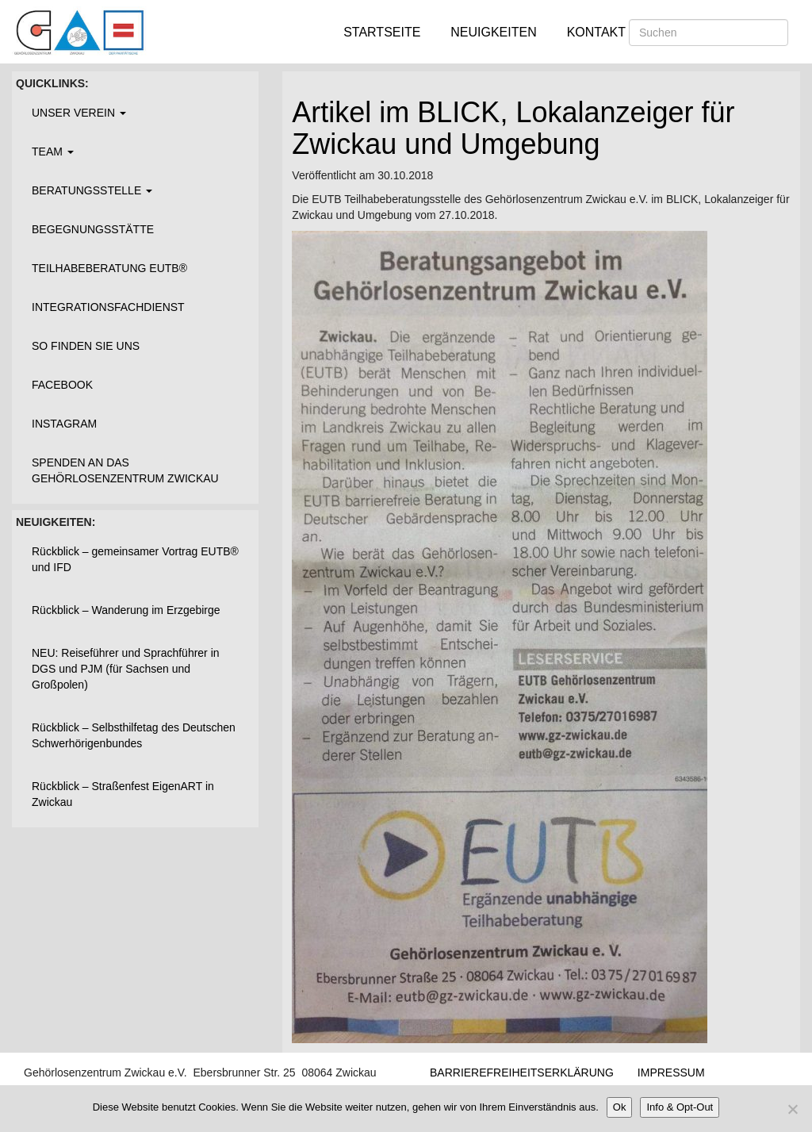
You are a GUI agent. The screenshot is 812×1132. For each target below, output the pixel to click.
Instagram (64, 423)
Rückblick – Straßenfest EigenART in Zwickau (123, 794)
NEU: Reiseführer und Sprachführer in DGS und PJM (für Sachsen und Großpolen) (126, 669)
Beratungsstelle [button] (92, 190)
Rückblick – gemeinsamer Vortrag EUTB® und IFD (135, 559)
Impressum (671, 1072)
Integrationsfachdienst (108, 307)
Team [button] (53, 151)
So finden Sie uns (86, 346)
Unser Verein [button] (79, 112)
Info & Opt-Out (679, 1107)
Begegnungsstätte (93, 229)
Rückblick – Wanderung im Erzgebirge (126, 610)
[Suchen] (708, 32)
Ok (619, 1107)
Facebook (62, 384)
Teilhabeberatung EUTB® (109, 268)
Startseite (381, 32)
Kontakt (596, 32)
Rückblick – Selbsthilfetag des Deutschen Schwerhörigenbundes (134, 735)
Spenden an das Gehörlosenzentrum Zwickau (125, 470)
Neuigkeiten (493, 32)
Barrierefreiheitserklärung (522, 1072)
